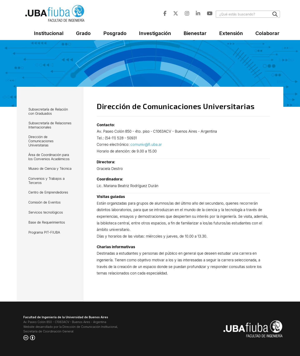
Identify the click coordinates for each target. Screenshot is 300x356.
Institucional (49, 33)
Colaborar (267, 33)
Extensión (231, 33)
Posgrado (114, 33)
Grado (83, 33)
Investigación (155, 33)
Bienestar (195, 33)
